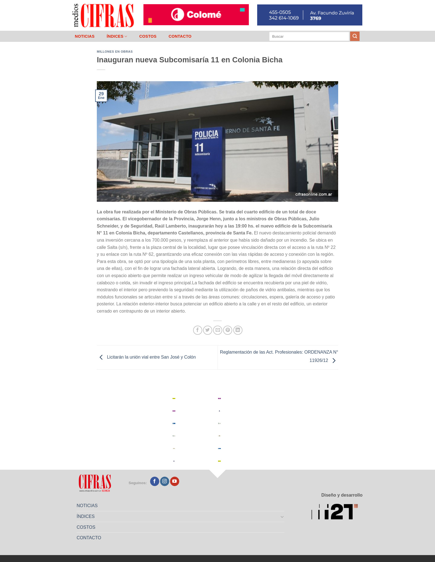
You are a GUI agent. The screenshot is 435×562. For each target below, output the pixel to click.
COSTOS (147, 36)
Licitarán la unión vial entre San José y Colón (146, 357)
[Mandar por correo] (217, 330)
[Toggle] (282, 516)
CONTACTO (180, 36)
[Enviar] (355, 36)
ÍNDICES (117, 36)
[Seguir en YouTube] (174, 481)
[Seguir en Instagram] (164, 481)
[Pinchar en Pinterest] (227, 330)
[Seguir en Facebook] (154, 481)
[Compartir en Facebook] (197, 330)
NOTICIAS (85, 36)
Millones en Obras (115, 51)
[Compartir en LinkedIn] (237, 330)
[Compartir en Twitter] (207, 330)
